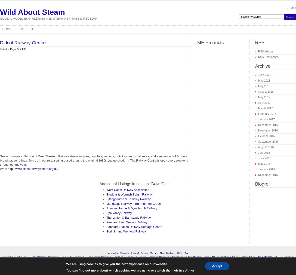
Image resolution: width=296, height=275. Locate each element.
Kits (188, 257)
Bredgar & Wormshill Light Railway (129, 194)
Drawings (79, 257)
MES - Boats (239, 257)
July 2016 (264, 152)
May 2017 (264, 97)
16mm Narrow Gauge (15, 257)
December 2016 (268, 125)
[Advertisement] (43, 107)
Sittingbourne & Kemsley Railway (128, 199)
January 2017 (266, 119)
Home (292, 7)
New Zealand (167, 253)
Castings (53, 257)
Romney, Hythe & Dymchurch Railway (131, 208)
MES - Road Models (260, 257)
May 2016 (264, 163)
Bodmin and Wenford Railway (126, 231)
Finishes (118, 257)
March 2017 (265, 108)
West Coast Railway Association (127, 190)
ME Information (220, 257)
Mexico (154, 253)
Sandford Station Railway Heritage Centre (134, 227)
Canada (124, 253)
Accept (217, 266)
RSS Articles (266, 51)
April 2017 (264, 102)
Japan (144, 253)
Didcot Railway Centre (23, 42)
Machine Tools (201, 257)
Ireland (135, 253)
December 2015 (268, 175)
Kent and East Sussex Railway (126, 222)
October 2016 (266, 136)
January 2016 (266, 169)
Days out (66, 257)
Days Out (15, 49)
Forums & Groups (136, 257)
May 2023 (264, 80)
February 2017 (267, 114)
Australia (113, 253)
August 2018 (266, 91)
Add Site (27, 29)
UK (24, 49)
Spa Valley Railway (119, 213)
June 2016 (264, 158)
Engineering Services (99, 257)
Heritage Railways (159, 257)
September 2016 (268, 141)
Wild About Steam (32, 12)
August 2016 (266, 147)
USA (185, 253)
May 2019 (264, 86)
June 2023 (264, 75)
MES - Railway (283, 257)
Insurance (177, 257)
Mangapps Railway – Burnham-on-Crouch (134, 203)
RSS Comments (268, 57)
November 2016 (268, 130)
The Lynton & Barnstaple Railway (128, 217)
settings (189, 271)
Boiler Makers (37, 257)
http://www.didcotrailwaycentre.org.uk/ (33, 169)
